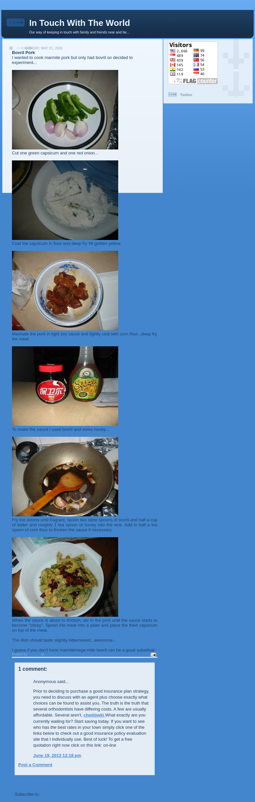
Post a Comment (35, 764)
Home (85, 782)
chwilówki (94, 715)
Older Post (144, 782)
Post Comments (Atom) (65, 794)
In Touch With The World (79, 23)
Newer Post (26, 782)
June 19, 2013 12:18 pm (57, 755)
